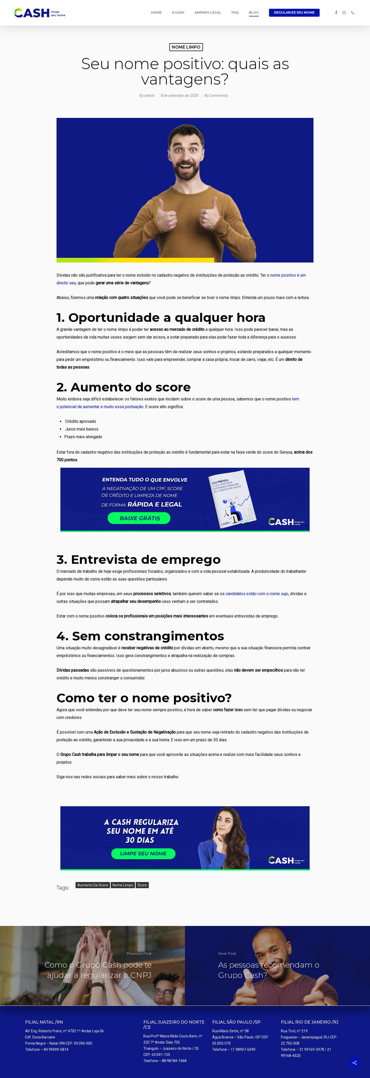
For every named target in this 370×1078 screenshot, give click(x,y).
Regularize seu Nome (294, 12)
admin (149, 95)
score (142, 885)
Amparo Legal (208, 12)
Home (156, 12)
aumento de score (92, 885)
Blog (254, 12)
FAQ (235, 12)
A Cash (178, 12)
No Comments (216, 95)
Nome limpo (186, 47)
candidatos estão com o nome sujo (257, 593)
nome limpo (123, 885)
